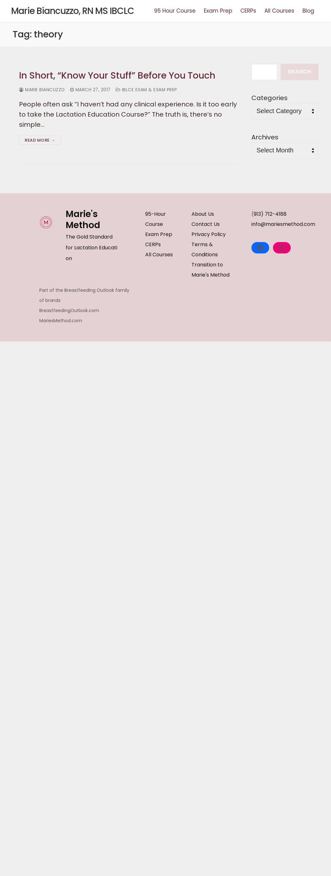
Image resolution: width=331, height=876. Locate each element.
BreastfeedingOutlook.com (69, 310)
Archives (264, 137)
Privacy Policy (208, 235)
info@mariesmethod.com (283, 224)
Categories (269, 97)
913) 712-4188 (270, 214)
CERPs (153, 245)
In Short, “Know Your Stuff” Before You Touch (123, 75)
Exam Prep (158, 235)
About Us (202, 214)
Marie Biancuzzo (43, 90)
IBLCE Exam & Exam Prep (151, 90)
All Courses (159, 255)
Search (299, 72)
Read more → (40, 141)
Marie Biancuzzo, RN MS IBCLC (72, 11)
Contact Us (205, 224)
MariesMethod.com (60, 320)
